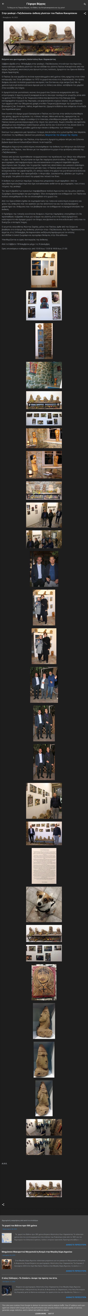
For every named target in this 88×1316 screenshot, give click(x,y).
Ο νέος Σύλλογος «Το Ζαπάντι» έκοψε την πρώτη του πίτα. (29, 1278)
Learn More (40, 1314)
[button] (85, 14)
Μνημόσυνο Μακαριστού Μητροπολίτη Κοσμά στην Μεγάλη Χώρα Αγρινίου (37, 1252)
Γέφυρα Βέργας (36, 3)
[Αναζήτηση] (85, 4)
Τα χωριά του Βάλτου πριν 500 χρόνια (19, 1225)
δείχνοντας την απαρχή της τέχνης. (61, 135)
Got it (51, 1314)
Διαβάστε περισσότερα (76, 1245)
